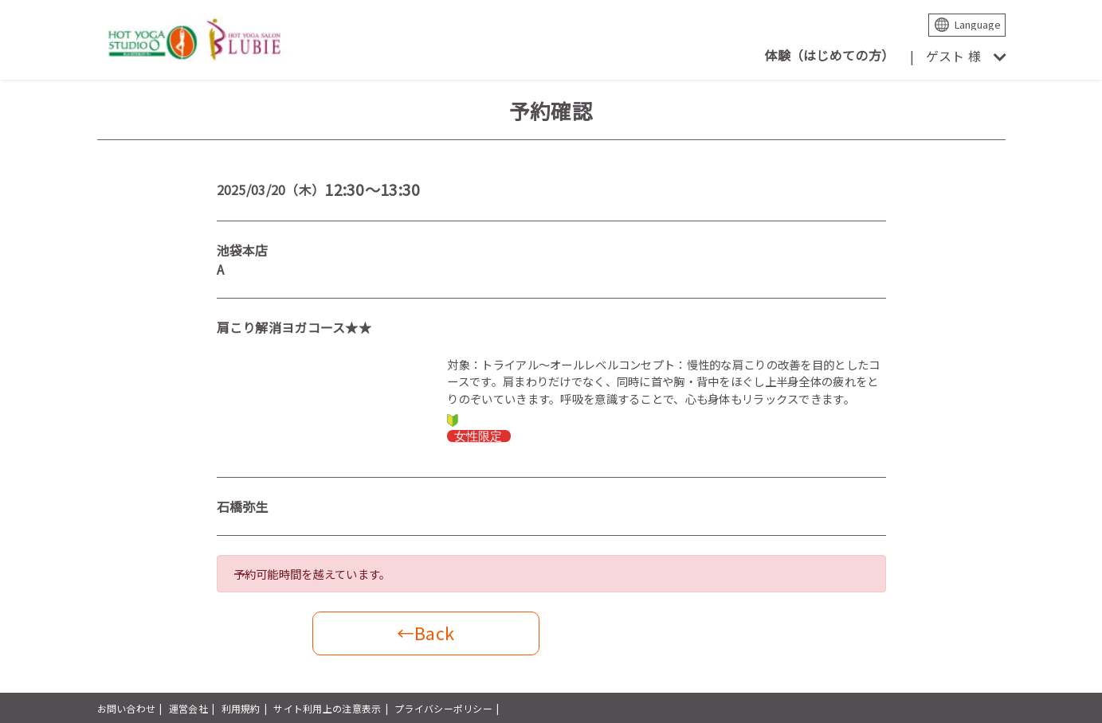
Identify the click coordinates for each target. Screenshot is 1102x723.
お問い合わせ (126, 708)
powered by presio (962, 708)
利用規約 (241, 708)
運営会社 (188, 708)
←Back (425, 632)
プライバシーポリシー (443, 708)
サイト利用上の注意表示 (327, 708)
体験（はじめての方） (829, 54)
